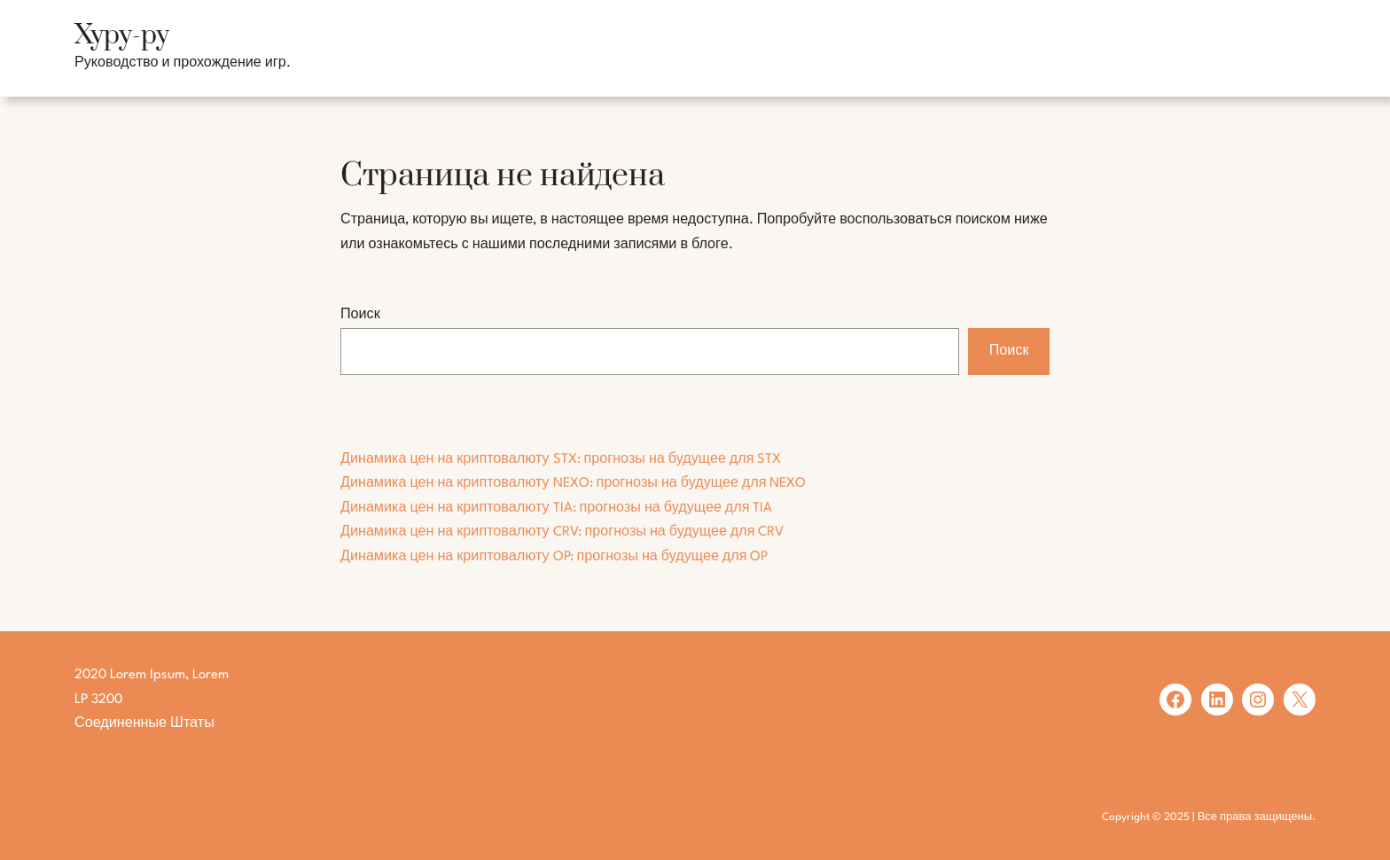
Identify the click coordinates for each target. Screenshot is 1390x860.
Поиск (360, 315)
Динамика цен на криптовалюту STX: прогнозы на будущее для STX (560, 459)
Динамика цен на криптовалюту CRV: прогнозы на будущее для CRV (562, 532)
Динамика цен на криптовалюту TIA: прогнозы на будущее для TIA (556, 508)
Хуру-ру (121, 35)
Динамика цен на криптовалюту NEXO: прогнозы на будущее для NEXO (573, 483)
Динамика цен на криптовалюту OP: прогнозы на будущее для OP (554, 557)
